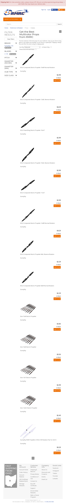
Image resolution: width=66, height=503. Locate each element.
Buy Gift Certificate (33, 484)
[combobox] (31, 24)
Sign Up (43, 9)
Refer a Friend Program (34, 496)
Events (44, 477)
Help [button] (55, 10)
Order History (23, 472)
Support (32, 488)
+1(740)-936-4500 (49, 501)
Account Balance (21, 476)
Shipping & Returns (33, 470)
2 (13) (6, 54)
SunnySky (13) (9, 46)
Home (6, 28)
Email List (44, 479)
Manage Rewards (21, 484)
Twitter (55, 473)
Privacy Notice (34, 474)
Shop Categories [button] (13, 19)
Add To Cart (57, 80)
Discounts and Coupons (46, 473)
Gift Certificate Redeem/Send (23, 480)
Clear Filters (10, 39)
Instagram (56, 471)
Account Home (23, 470)
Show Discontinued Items (27, 49)
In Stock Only (46, 47)
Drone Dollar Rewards (34, 492)
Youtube (55, 476)
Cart (62, 10)
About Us (44, 470)
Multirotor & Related (16, 28)
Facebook (55, 468)
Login (48, 9)
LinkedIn (55, 478)
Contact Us (33, 481)
